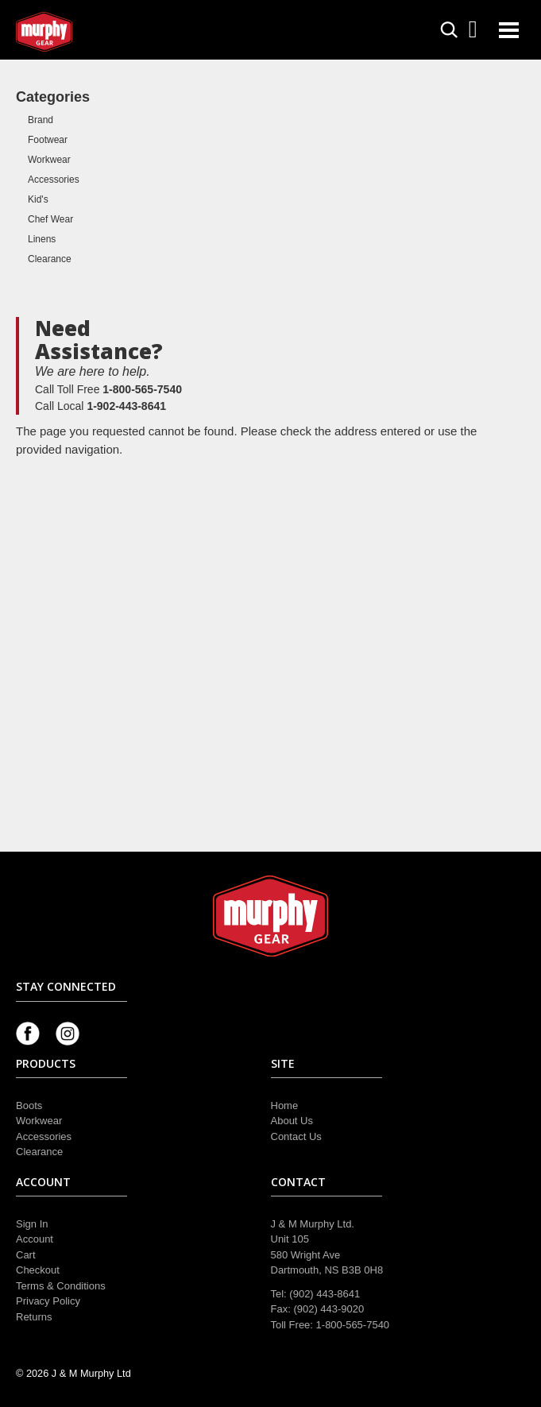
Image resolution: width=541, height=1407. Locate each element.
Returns (34, 1317)
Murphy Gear (83, 32)
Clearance (49, 259)
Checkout (38, 1270)
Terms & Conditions (61, 1286)
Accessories (53, 179)
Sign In (32, 1224)
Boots (29, 1105)
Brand (40, 120)
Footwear (48, 139)
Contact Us (296, 1136)
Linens (42, 239)
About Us (292, 1121)
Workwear (49, 159)
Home (285, 1105)
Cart (26, 1255)
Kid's (38, 199)
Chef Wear (50, 219)
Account (34, 1239)
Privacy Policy (48, 1301)
